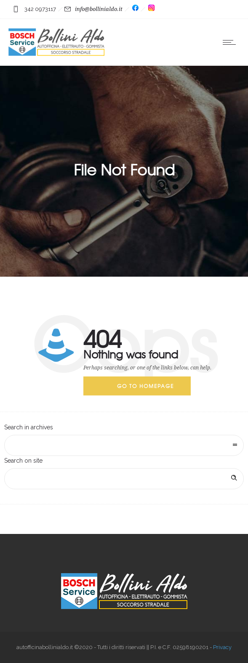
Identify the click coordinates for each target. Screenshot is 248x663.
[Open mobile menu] (231, 42)
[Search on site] (124, 478)
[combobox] (124, 445)
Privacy (222, 647)
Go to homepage (145, 386)
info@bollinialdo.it (99, 9)
